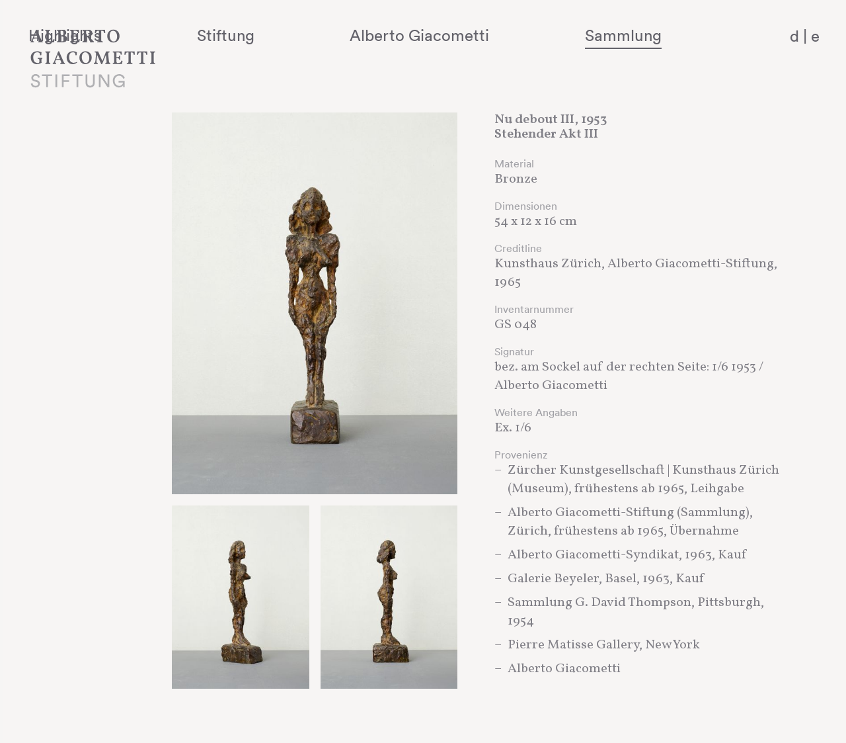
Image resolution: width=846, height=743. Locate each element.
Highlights (208, 35)
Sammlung (651, 35)
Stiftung (331, 35)
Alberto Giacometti (486, 35)
